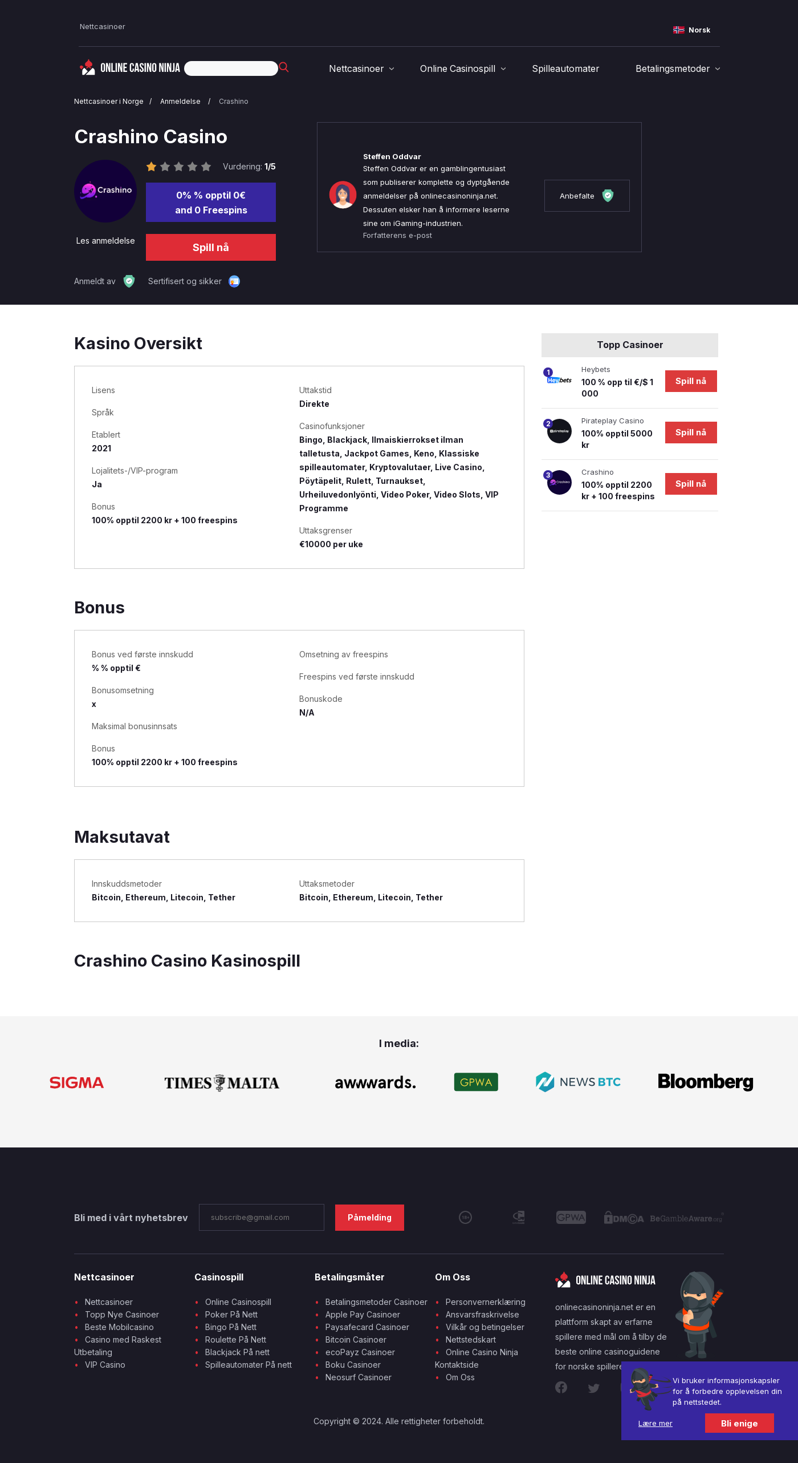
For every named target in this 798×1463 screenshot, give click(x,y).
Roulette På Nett (235, 1339)
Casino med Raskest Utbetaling (117, 1346)
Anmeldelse (181, 101)
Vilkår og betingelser (485, 1327)
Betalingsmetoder (672, 69)
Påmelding (370, 1217)
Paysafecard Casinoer (367, 1327)
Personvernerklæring (486, 1302)
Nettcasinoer (102, 26)
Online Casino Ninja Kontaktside (476, 1358)
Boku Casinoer (353, 1364)
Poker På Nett (231, 1314)
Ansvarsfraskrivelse (482, 1314)
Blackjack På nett (237, 1352)
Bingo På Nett (230, 1327)
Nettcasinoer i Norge (109, 101)
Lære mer (655, 1423)
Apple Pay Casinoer (362, 1314)
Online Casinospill (458, 69)
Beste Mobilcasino (119, 1327)
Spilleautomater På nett (248, 1364)
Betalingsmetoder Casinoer (376, 1302)
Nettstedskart (471, 1339)
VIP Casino (105, 1364)
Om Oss (460, 1377)
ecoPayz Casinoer (360, 1352)
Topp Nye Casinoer (122, 1314)
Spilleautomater (565, 69)
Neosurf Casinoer (358, 1377)
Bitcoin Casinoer (355, 1339)
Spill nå (211, 247)
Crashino (234, 101)
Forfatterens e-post (397, 235)
